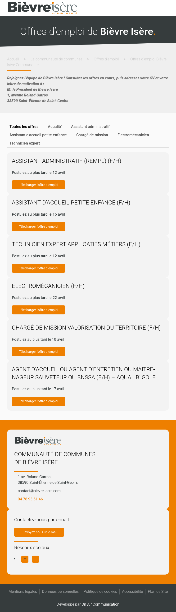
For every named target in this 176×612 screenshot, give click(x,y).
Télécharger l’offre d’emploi (38, 185)
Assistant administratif (90, 126)
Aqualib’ (55, 126)
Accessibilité (132, 591)
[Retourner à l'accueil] (42, 8)
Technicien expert (24, 143)
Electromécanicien (133, 135)
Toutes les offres (23, 126)
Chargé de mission (92, 135)
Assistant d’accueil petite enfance (38, 135)
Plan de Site (158, 591)
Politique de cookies (100, 591)
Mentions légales (23, 591)
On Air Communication (100, 604)
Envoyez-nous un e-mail (40, 532)
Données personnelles (60, 591)
